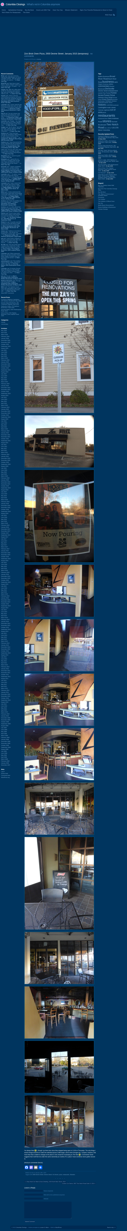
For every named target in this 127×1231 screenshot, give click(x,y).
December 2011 (5, 670)
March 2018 (4, 523)
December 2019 (5, 482)
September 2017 (6, 535)
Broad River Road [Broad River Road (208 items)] (106, 77)
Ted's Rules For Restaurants (11, 12)
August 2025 (4, 348)
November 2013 (5, 625)
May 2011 (4, 684)
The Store (26, 12)
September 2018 (6, 511)
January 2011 (5, 692)
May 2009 (4, 731)
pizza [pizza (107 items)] (104, 112)
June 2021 (4, 446)
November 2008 (5, 743)
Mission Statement (71, 10)
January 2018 (5, 527)
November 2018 (5, 507)
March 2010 (4, 712)
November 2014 (5, 602)
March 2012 (4, 664)
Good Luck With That (43, 10)
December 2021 (5, 434)
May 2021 (4, 448)
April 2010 (4, 710)
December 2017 (5, 529)
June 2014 (4, 611)
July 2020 (4, 468)
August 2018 (4, 513)
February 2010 (5, 714)
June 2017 (4, 541)
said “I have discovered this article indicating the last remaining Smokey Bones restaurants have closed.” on (11, 144)
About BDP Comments (7, 293)
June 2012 (4, 659)
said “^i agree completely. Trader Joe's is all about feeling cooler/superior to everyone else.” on (11, 169)
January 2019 (5, 503)
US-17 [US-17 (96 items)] (110, 128)
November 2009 (5, 719)
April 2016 (4, 568)
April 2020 (4, 474)
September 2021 (6, 440)
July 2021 (4, 444)
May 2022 (4, 425)
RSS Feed (108, 15)
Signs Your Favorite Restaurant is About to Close (96, 10)
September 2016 (6, 558)
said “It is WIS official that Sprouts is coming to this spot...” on (11, 209)
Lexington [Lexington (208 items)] (102, 107)
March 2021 (4, 452)
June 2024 (4, 375)
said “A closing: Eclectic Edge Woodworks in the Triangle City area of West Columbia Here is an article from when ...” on (11, 271)
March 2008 (4, 759)
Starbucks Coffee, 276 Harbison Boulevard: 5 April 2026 (10, 306)
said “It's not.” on (11, 277)
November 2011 (5, 672)
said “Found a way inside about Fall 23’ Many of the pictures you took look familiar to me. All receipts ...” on (11, 216)
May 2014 (4, 613)
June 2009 (4, 729)
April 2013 (4, 639)
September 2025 (6, 346)
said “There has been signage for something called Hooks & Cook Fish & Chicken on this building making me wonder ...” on (11, 137)
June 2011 (4, 682)
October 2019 (5, 486)
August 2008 (4, 749)
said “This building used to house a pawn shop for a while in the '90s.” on (11, 263)
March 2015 (4, 594)
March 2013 (4, 641)
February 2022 (5, 431)
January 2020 (5, 480)
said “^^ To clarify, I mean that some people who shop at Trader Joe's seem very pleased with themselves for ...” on (11, 177)
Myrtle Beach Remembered (106, 205)
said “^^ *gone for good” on (10, 156)
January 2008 (5, 763)
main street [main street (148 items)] (111, 107)
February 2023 (5, 407)
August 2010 (4, 702)
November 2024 (5, 366)
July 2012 (4, 657)
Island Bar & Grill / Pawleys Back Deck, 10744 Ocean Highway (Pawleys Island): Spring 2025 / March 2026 (107, 177)
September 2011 (6, 676)
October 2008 (5, 745)
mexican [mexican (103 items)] (101, 110)
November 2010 (5, 696)
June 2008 (4, 753)
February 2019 (5, 501)
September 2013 (6, 629)
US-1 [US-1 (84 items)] (105, 128)
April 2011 (4, 686)
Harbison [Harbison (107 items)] (108, 101)
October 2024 (5, 368)
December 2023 (5, 387)
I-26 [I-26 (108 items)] (107, 105)
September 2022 (6, 417)
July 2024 (4, 374)
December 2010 (5, 694)
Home (4, 10)
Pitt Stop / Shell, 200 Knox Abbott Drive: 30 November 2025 (107, 151)
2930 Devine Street (38, 1174)
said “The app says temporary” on (11, 283)
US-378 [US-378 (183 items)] (115, 128)
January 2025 (5, 362)
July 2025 (4, 350)
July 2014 (4, 609)
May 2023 (4, 401)
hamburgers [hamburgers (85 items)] (101, 101)
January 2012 (5, 668)
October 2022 (5, 415)
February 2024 (5, 383)
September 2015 (6, 582)
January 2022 (5, 432)
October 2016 (5, 556)
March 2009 (4, 735)
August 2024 (4, 372)
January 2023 (5, 409)
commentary (4, 324)
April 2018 (4, 521)
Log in (3, 771)
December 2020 (5, 458)
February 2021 (5, 454)
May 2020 (4, 472)
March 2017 (4, 547)
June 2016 (4, 564)
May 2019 (4, 495)
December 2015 (5, 576)
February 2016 (5, 572)
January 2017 (5, 550)
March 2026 (4, 334)
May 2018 (4, 519)
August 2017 (4, 537)
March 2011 (4, 688)
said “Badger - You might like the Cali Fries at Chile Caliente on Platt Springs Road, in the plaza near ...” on (11, 123)
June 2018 (4, 517)
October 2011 (5, 674)
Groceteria (101, 197)
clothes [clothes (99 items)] (111, 84)
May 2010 (4, 708)
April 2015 (4, 592)
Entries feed (4, 773)
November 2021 (5, 436)
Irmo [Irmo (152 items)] (111, 105)
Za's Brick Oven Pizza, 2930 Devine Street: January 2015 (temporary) (56, 53)
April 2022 (4, 427)
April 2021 (4, 450)
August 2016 (4, 560)
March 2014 (4, 617)
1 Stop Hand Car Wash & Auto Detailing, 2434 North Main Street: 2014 (45, 1181)
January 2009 (5, 739)
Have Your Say (58, 10)
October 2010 (5, 698)
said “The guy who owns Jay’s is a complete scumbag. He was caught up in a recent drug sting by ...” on (11, 151)
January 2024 (5, 385)
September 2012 (6, 653)
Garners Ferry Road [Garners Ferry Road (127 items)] (105, 97)
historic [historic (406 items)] (102, 104)
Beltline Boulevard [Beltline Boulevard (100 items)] (103, 76)
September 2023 (6, 393)
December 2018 (5, 505)
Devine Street (48, 1174)
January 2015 (5, 598)
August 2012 (4, 655)
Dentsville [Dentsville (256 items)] (109, 88)
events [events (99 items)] (100, 93)
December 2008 (5, 741)
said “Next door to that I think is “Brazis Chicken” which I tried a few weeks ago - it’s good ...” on (11, 85)
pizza (60, 1174)
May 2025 (4, 354)
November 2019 (5, 484)
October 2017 (5, 533)
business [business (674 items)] (108, 81)
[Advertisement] (63, 34)
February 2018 (5, 525)
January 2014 (5, 621)
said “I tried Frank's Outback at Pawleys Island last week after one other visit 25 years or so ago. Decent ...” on (11, 240)
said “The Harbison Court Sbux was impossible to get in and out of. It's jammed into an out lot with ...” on (10, 289)
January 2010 (5, 716)
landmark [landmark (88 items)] (116, 105)
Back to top (110, 1227)
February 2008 (5, 761)
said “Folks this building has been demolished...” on (11, 203)
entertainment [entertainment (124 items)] (113, 91)
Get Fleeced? (102, 172)
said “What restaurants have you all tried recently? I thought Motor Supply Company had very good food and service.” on (11, 256)
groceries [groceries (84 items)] (115, 99)
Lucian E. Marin (44, 1227)
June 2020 (4, 470)
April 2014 (4, 615)
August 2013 (4, 631)
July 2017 (4, 539)
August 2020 (4, 466)
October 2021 (5, 438)
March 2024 (4, 381)
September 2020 (6, 464)
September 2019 (6, 488)
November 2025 (5, 342)
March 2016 (4, 570)
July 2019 (4, 491)
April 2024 (4, 379)
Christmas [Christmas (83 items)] (105, 84)
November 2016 (5, 554)
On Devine (56, 1174)
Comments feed (5, 775)
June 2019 (4, 493)
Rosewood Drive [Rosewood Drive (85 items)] (103, 118)
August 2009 (4, 725)
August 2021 (4, 442)
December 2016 (5, 552)
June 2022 (4, 423)
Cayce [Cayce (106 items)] (100, 84)
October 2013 (5, 627)
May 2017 (4, 543)
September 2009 (6, 723)
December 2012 (5, 647)
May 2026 (4, 330)
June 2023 (4, 399)
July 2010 (4, 704)
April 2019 (4, 497)
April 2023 (4, 403)
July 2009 (4, 727)
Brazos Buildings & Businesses (107, 207)
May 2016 (4, 566)
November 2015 (5, 578)
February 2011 (5, 690)
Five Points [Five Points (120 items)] (106, 93)
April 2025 (4, 356)
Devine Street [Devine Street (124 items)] (103, 91)
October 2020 (5, 462)
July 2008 (4, 751)
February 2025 (5, 360)
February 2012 (5, 666)
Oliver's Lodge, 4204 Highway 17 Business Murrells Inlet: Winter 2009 (108, 160)
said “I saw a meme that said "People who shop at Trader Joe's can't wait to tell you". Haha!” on (11, 186)
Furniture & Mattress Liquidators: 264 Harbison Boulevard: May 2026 (11, 300)
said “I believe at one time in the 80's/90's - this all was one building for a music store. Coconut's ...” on (11, 233)
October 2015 (5, 580)
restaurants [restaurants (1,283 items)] (106, 115)
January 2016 (5, 574)
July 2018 (4, 515)
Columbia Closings (15, 4)
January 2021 (5, 456)
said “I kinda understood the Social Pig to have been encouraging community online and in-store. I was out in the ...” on (11, 195)
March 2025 (4, 358)
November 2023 (5, 389)
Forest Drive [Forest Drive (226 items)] (109, 95)
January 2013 (5, 645)
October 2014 (5, 604)
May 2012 (4, 661)
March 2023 (4, 405)
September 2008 (6, 747)
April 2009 (4, 733)
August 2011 (4, 678)
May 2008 (4, 755)
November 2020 (5, 460)
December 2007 (5, 765)
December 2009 (5, 718)
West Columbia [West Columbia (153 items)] (104, 130)
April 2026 (4, 332)
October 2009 (5, 721)
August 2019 (4, 490)
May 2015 (4, 590)
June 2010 (4, 706)
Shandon (72, 1174)
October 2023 (5, 391)
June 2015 (4, 588)
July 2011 (4, 680)
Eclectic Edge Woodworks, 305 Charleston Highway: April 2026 (10, 303)
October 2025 (5, 344)
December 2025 (5, 340)
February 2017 (5, 548)
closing (3, 322)
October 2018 (5, 509)
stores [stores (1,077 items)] (107, 121)
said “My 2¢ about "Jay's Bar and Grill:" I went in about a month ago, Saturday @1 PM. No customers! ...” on (11, 129)
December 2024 (5, 364)
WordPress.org (5, 777)
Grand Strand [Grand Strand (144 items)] (107, 99)
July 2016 (4, 562)
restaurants (66, 1174)
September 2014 (6, 605)
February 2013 (5, 643)
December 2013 (5, 623)
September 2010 (6, 700)
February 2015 (5, 596)
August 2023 (4, 395)
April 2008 (4, 757)
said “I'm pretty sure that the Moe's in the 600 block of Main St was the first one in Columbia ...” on (11, 225)
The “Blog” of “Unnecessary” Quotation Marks (106, 194)
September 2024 (6, 370)
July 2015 (4, 586)
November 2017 (5, 531)
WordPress (58, 1227)
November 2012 (5, 649)
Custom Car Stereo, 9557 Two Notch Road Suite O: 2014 (78, 1183)
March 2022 (4, 429)
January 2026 (5, 338)
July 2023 (4, 397)
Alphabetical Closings (15, 10)
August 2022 (4, 419)
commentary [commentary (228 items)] (103, 86)
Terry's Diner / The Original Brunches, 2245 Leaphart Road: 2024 (10, 314)
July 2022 (4, 421)
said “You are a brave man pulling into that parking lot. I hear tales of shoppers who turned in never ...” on (11, 116)
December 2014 (5, 600)
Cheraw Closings (103, 209)
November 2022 (5, 413)
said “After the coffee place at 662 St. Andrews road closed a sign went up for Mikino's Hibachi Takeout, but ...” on (11, 91)
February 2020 (5, 478)
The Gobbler (101, 199)
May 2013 (4, 637)
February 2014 (5, 619)
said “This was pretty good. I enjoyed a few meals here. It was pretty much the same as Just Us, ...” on (11, 248)
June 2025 (4, 352)
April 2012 (4, 662)
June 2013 (4, 635)
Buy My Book (29, 10)
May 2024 (4, 377)
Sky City (100, 203)
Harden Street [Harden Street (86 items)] (108, 102)
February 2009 (5, 737)
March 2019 (4, 499)
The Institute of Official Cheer (106, 201)
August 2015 (4, 584)
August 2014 (4, 607)
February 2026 (5, 336)
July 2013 (4, 633)
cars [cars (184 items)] (116, 82)
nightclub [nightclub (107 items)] (107, 110)
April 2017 (4, 545)
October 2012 (5, 651)
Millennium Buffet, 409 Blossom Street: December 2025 (107, 155)
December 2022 (5, 411)
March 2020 (4, 476)
